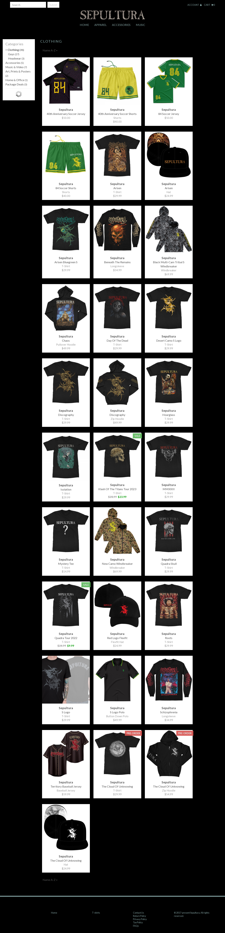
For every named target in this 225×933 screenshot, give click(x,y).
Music (140, 24)
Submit (53, 4)
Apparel (100, 24)
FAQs (136, 925)
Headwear (16, 58)
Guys (13, 54)
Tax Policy (138, 922)
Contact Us (138, 912)
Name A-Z (50, 50)
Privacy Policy (140, 919)
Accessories (121, 24)
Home (84, 24)
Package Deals (16, 84)
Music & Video (16, 67)
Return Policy (139, 915)
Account (194, 4)
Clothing (14, 49)
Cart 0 (209, 4)
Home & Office (16, 80)
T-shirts (96, 912)
